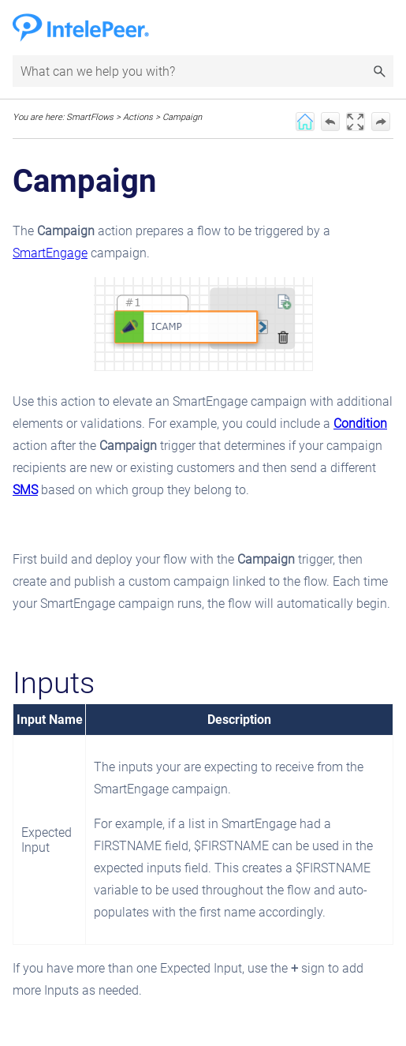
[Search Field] (203, 71)
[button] (379, 71)
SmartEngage (50, 253)
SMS (25, 489)
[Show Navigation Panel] (385, 28)
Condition (360, 423)
